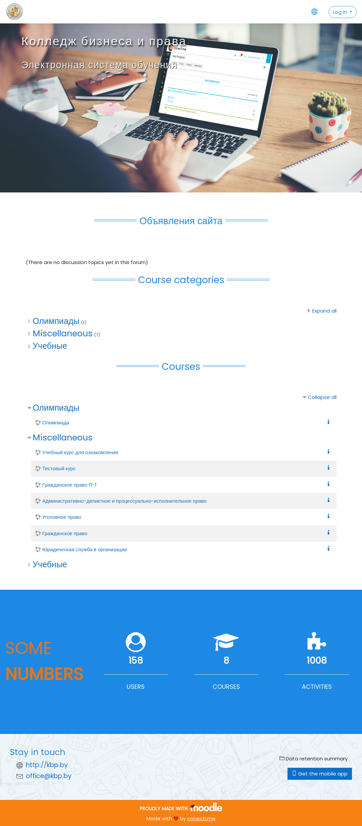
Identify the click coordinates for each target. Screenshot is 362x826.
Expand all (324, 310)
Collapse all (322, 397)
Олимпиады (56, 321)
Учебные (50, 346)
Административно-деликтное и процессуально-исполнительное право (124, 500)
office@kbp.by (49, 775)
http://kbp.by (47, 764)
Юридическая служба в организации (84, 549)
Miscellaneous (63, 333)
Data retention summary (313, 758)
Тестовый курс (59, 468)
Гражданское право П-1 (69, 484)
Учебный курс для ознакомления (80, 452)
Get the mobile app (320, 773)
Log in (340, 11)
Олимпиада (56, 422)
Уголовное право (62, 516)
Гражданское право (65, 533)
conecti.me (201, 818)
